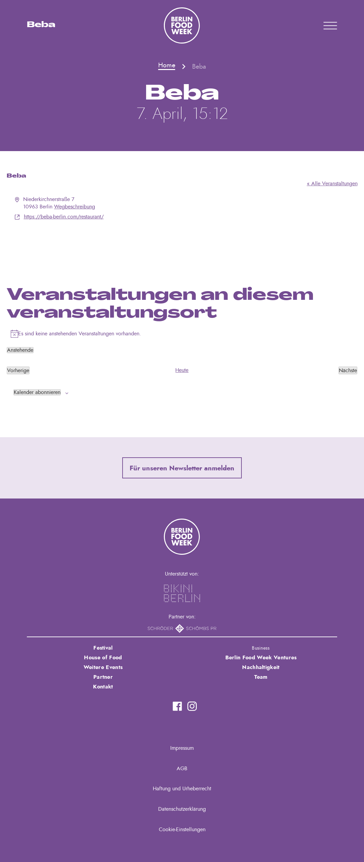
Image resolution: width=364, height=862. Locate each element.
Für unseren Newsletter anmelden (182, 468)
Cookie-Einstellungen (182, 829)
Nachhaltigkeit (260, 667)
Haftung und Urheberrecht (182, 788)
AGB (182, 768)
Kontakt (103, 686)
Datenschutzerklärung (182, 809)
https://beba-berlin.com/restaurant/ (64, 216)
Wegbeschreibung (74, 206)
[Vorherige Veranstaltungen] (18, 370)
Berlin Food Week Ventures (261, 657)
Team (260, 677)
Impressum (182, 748)
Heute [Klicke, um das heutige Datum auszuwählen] (181, 370)
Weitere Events (103, 667)
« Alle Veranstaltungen (332, 183)
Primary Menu (321, 25)
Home (166, 65)
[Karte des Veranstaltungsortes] (182, 246)
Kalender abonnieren (37, 392)
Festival (103, 648)
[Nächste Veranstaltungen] (347, 370)
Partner (103, 677)
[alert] (182, 334)
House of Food (103, 657)
